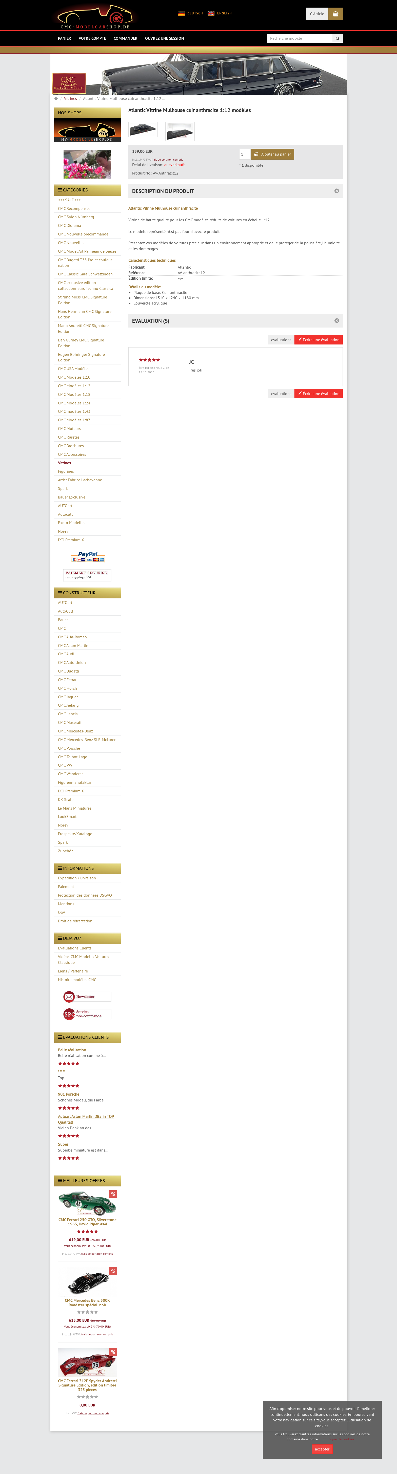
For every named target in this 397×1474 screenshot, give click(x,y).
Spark (63, 842)
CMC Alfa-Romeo (72, 636)
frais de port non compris (97, 1253)
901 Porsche (68, 1094)
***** (62, 1071)
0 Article (317, 13)
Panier (64, 38)
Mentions (66, 903)
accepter (322, 1448)
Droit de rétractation (75, 920)
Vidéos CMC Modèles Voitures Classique (83, 959)
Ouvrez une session (164, 38)
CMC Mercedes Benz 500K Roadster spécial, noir (87, 1303)
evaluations (281, 339)
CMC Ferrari (67, 679)
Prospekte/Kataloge (75, 833)
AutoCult (65, 611)
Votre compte (92, 38)
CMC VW (65, 765)
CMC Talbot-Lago (72, 756)
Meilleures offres (81, 1180)
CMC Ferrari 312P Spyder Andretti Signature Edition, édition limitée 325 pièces (87, 1385)
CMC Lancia (68, 713)
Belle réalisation (72, 1049)
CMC (62, 628)
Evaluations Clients (74, 947)
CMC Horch (67, 688)
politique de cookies (338, 1439)
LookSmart (67, 816)
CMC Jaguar (68, 696)
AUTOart (65, 602)
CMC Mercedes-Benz (75, 730)
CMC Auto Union (72, 662)
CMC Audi (66, 653)
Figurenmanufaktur (74, 782)
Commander (125, 38)
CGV (61, 912)
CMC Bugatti (68, 671)
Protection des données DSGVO (85, 895)
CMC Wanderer (70, 773)
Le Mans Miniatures (74, 808)
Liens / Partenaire (73, 970)
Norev (63, 825)
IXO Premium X (71, 790)
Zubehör (65, 850)
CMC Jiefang (68, 705)
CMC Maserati (69, 722)
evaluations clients (83, 1037)
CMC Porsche (69, 748)
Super (63, 1144)
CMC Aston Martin (73, 645)
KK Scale (65, 799)
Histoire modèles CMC (77, 979)
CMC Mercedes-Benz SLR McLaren (87, 739)
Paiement (66, 886)
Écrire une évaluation (319, 339)
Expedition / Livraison (77, 877)
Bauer (63, 619)
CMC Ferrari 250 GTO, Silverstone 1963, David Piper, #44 (87, 1222)
